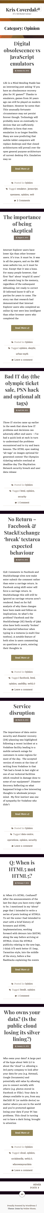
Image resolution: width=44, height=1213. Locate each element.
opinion (25, 194)
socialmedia (17, 1159)
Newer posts (35, 1186)
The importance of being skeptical (22, 224)
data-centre (27, 834)
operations (12, 840)
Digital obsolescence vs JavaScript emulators (22, 53)
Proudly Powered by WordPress (21, 1206)
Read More (21, 169)
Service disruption (22, 709)
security (22, 497)
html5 (23, 990)
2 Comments (23, 200)
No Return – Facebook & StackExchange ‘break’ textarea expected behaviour (22, 536)
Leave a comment (23, 360)
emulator (21, 189)
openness (15, 194)
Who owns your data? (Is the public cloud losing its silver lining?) (22, 1025)
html (22, 491)
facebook (24, 678)
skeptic (31, 348)
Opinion (29, 183)
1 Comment (23, 502)
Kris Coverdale (22, 9)
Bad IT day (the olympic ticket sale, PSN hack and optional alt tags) (22, 389)
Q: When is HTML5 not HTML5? (22, 869)
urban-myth (22, 354)
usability (22, 684)
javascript (33, 189)
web (32, 194)
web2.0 (31, 684)
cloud (23, 1153)
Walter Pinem (29, 1209)
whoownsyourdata (22, 1164)
